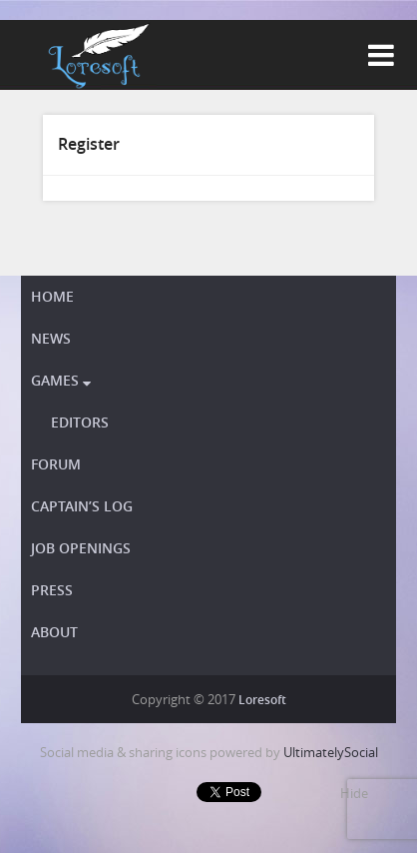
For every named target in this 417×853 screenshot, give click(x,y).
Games (61, 380)
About (54, 631)
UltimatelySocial (330, 752)
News (51, 338)
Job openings (81, 547)
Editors (80, 422)
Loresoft (262, 699)
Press (52, 589)
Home (52, 296)
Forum (56, 463)
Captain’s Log (82, 505)
